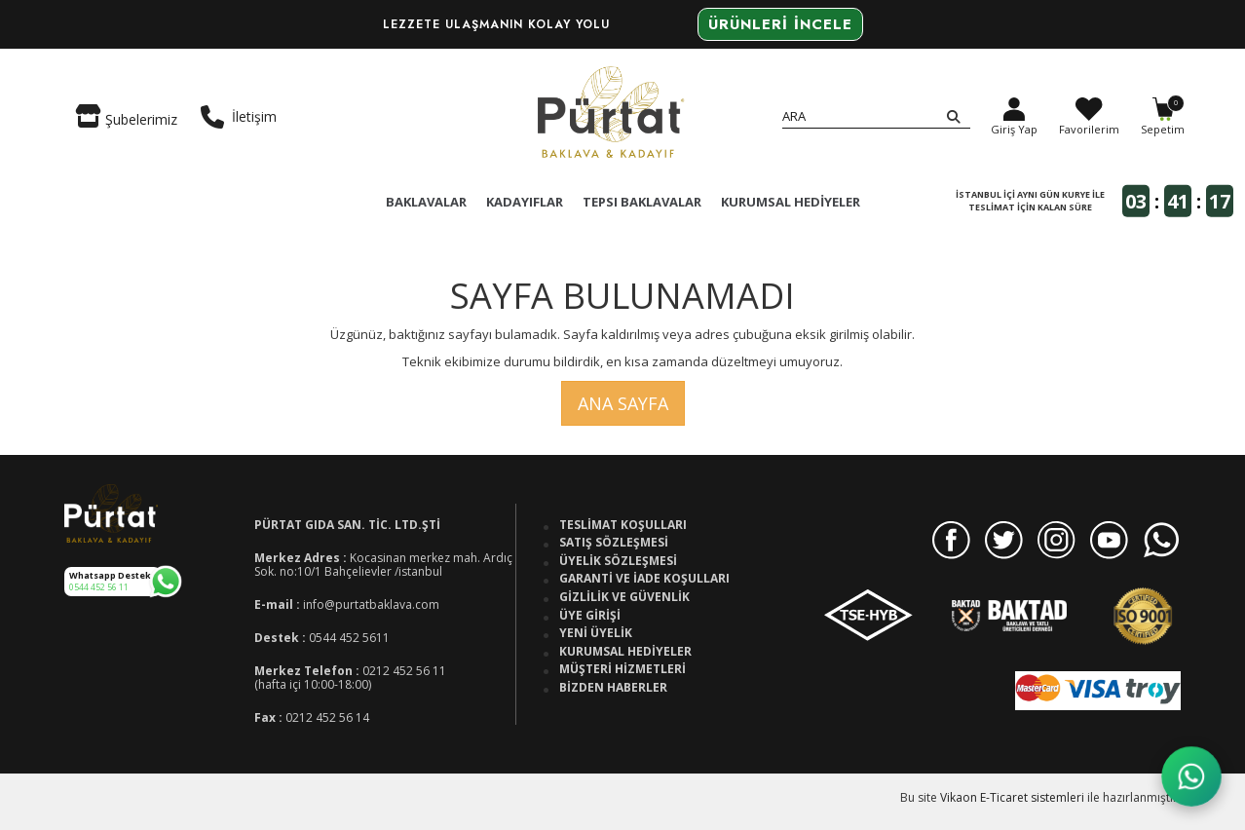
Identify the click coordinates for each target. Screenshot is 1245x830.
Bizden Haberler (613, 688)
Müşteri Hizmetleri (622, 669)
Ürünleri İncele (780, 24)
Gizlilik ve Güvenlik (624, 597)
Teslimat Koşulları (623, 525)
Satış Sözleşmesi (613, 542)
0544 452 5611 (349, 637)
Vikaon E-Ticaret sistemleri (1012, 797)
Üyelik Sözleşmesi (618, 561)
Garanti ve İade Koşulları (644, 578)
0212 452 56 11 (404, 670)
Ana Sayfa (623, 403)
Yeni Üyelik (595, 633)
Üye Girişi (590, 615)
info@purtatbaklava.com (371, 604)
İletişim (239, 117)
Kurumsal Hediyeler (625, 652)
